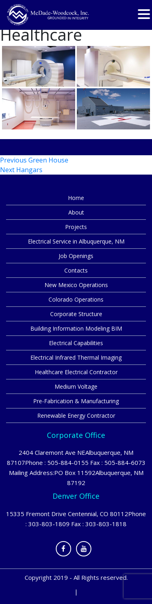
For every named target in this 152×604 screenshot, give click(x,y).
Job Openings (76, 256)
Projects (76, 227)
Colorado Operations (76, 299)
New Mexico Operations (76, 285)
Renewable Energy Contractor (76, 415)
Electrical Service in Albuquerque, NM (76, 241)
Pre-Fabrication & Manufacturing (76, 401)
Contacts (76, 270)
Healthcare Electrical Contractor (76, 372)
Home (76, 198)
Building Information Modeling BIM (76, 328)
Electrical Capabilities (76, 343)
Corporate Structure (76, 314)
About (76, 212)
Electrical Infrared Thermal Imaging (76, 357)
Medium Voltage (76, 386)
